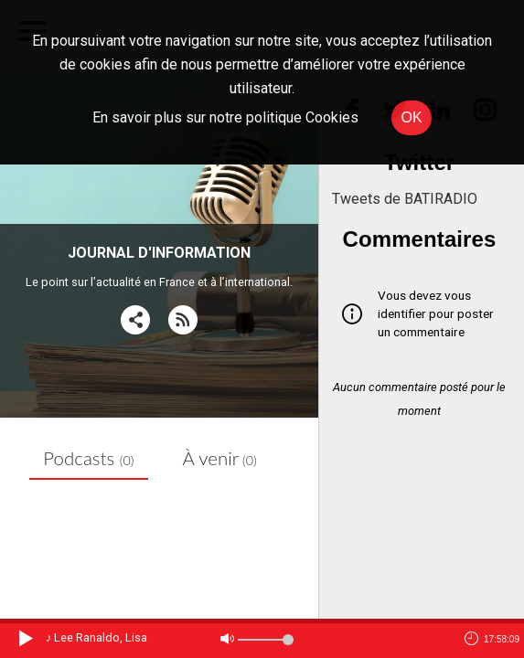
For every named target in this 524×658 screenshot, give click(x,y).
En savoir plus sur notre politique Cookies (225, 117)
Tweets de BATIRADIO (404, 198)
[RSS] (183, 320)
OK (411, 117)
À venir (220, 458)
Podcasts (88, 458)
